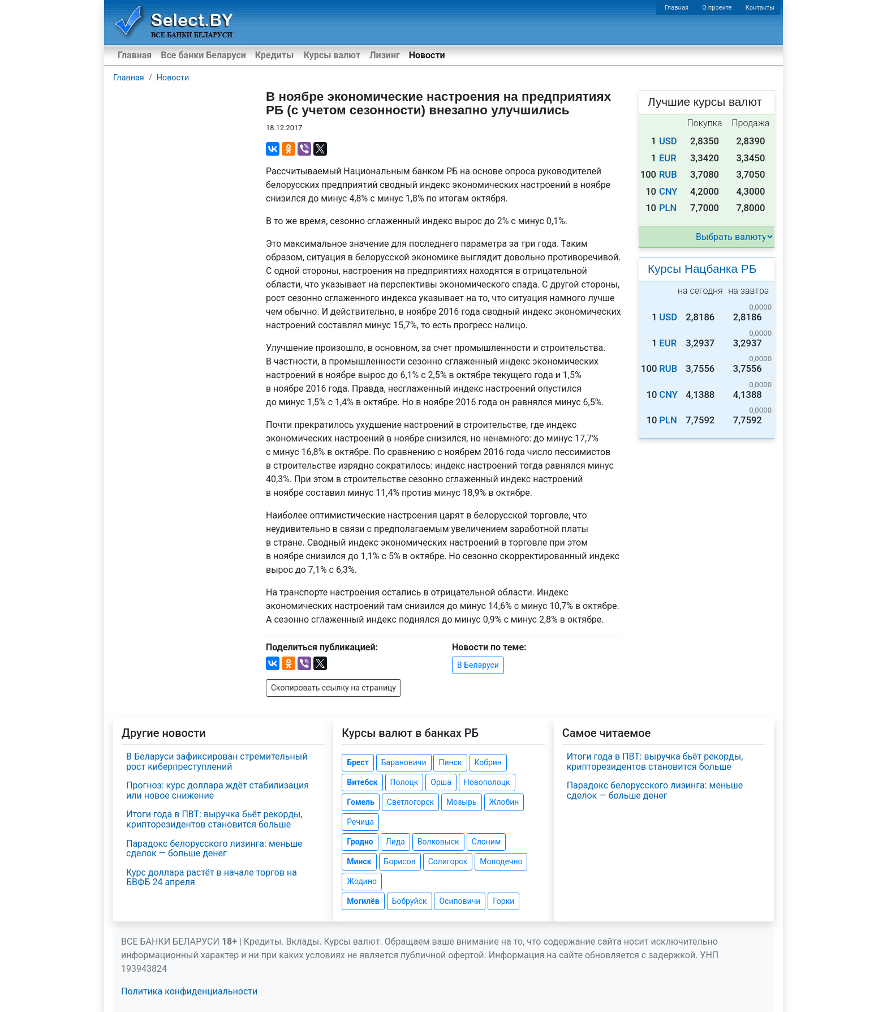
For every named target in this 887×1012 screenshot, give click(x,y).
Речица (360, 821)
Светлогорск (410, 802)
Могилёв (363, 901)
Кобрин (488, 762)
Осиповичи (459, 901)
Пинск (450, 762)
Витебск (362, 782)
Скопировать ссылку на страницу (333, 687)
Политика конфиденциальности (189, 991)
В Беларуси (478, 665)
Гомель (360, 802)
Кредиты (274, 55)
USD (668, 141)
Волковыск (438, 841)
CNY (668, 191)
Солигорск (448, 861)
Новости (427, 55)
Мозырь (461, 802)
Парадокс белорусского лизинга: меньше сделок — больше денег (214, 848)
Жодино (362, 881)
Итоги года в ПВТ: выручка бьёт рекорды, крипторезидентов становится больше (214, 819)
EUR (668, 158)
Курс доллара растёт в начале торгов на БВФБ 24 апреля (211, 877)
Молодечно (501, 861)
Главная (677, 7)
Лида (395, 841)
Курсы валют (332, 55)
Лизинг (384, 55)
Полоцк (404, 782)
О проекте (716, 7)
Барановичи (404, 762)
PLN (668, 208)
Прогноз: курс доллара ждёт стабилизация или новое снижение (217, 790)
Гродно (360, 841)
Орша (440, 782)
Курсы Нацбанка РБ (702, 268)
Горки (503, 901)
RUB (668, 174)
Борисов (400, 861)
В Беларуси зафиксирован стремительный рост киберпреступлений (216, 761)
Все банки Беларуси (203, 55)
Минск (359, 861)
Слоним (486, 841)
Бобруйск (409, 901)
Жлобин (504, 802)
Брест (357, 762)
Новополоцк (487, 782)
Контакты (760, 7)
